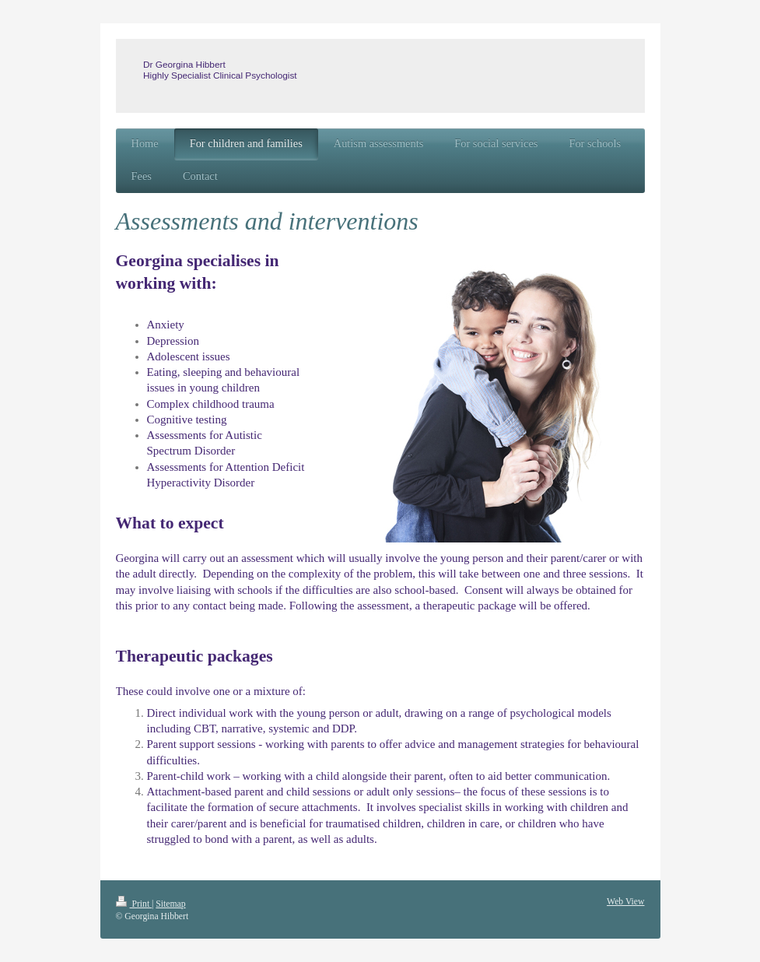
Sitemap (170, 904)
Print (134, 904)
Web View (625, 902)
